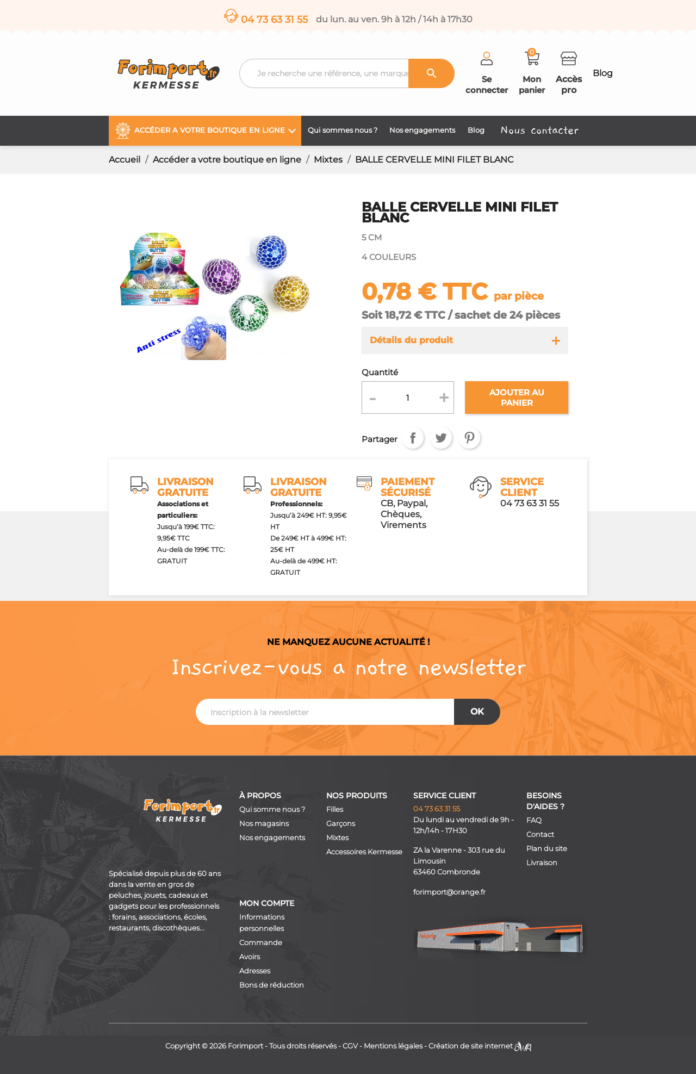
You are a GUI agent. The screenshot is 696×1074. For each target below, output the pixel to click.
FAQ (534, 820)
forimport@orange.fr (449, 892)
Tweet (441, 438)
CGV (350, 1046)
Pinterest (469, 438)
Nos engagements (272, 838)
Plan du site (546, 849)
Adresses (254, 971)
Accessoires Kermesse (364, 852)
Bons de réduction (271, 985)
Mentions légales (393, 1046)
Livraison (541, 863)
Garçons (340, 824)
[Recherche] (347, 73)
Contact (540, 834)
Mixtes (337, 838)
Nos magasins (264, 824)
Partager (413, 438)
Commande (260, 943)
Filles (334, 809)
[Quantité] (408, 397)
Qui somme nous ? (272, 809)
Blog (603, 73)
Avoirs (249, 957)
